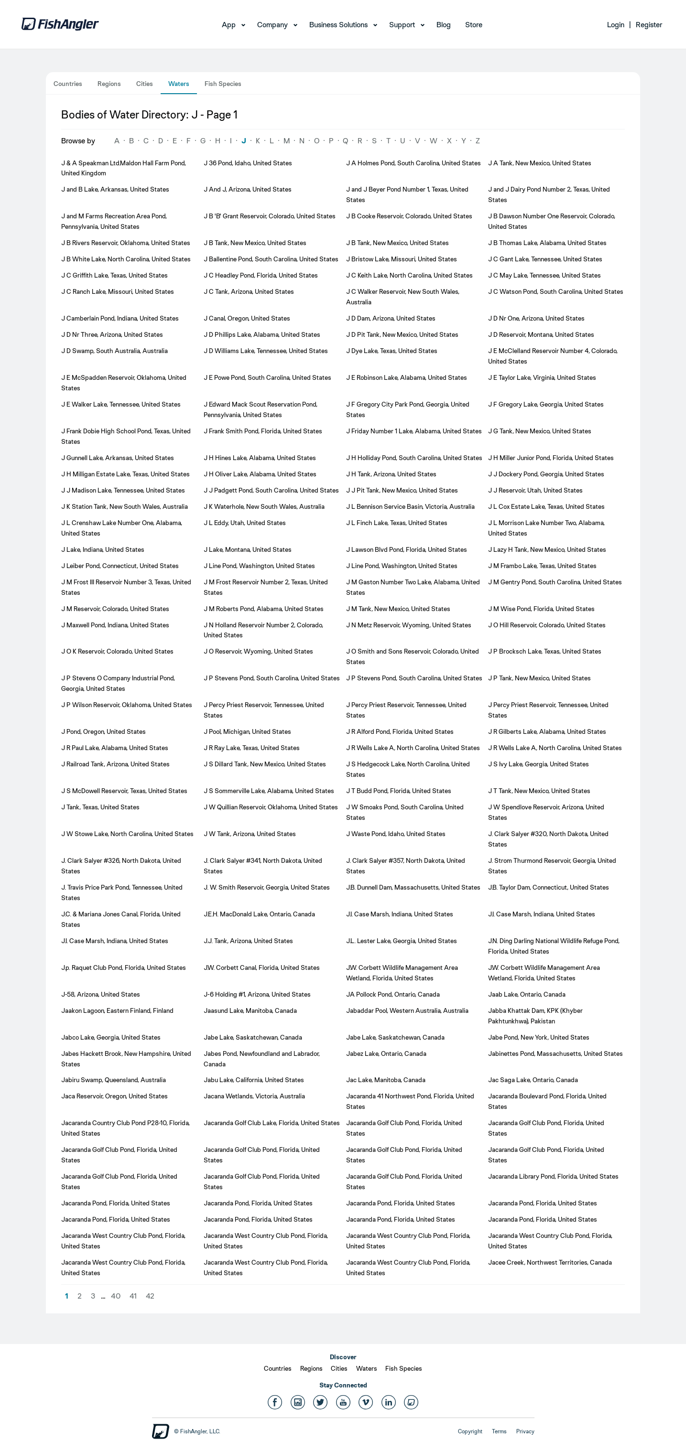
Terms (499, 1431)
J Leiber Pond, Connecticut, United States (120, 565)
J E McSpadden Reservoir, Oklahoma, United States (123, 382)
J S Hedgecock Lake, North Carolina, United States (408, 769)
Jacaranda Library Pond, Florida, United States (553, 1176)
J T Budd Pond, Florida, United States (398, 790)
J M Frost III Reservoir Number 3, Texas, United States (126, 587)
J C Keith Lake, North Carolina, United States (409, 275)
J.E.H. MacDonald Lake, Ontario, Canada (259, 914)
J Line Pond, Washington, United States (259, 565)
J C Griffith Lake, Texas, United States (114, 275)
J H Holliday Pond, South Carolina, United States (414, 457)
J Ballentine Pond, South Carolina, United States (271, 259)
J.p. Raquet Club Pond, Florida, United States (123, 967)
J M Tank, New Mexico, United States (398, 608)
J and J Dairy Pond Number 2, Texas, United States (549, 194)
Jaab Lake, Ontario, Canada (527, 994)
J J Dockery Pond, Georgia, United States (546, 474)
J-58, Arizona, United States (100, 994)
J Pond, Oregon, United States (103, 731)
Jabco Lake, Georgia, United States (111, 1037)
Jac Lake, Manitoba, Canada (385, 1079)
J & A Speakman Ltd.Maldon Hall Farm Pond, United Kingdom (123, 168)
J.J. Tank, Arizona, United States (248, 940)
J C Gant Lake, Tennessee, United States (545, 259)
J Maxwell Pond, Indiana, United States (115, 625)
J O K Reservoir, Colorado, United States (117, 651)
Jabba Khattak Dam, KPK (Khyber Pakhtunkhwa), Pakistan (535, 1015)
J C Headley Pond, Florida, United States (261, 275)
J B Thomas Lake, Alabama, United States (547, 242)
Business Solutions (338, 25)
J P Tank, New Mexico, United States (539, 678)
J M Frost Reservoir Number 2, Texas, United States (266, 587)
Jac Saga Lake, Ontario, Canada (533, 1079)
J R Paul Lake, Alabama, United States (114, 747)
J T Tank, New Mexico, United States (539, 790)
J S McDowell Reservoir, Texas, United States (124, 790)
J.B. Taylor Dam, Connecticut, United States (548, 887)
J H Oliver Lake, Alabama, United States (260, 474)
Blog (443, 25)
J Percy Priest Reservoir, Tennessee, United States (264, 710)
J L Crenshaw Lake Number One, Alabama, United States (121, 527)
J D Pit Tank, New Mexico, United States (402, 334)
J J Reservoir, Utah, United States (535, 490)
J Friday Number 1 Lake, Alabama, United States (414, 431)
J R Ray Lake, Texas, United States (252, 747)
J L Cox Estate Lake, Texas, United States (546, 506)
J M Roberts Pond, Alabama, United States (264, 608)
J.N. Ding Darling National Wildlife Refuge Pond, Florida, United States (554, 946)
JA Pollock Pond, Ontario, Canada (393, 994)
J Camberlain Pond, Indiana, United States (120, 318)
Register (649, 25)
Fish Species (223, 83)
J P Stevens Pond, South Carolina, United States (272, 678)
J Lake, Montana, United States (248, 549)
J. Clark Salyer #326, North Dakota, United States (121, 865)
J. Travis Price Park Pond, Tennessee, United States (122, 892)
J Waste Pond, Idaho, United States (396, 833)
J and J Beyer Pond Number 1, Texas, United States (407, 194)
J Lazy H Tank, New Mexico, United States (547, 549)
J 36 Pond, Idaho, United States (248, 163)
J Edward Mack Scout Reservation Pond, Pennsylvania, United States (260, 409)
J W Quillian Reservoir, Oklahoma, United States (271, 807)
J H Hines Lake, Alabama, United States (260, 457)
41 (133, 1296)
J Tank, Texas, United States (100, 807)
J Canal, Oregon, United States (247, 318)
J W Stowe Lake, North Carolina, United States (127, 833)
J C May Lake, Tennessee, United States (544, 275)
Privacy (525, 1431)
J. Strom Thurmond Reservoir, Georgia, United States (552, 865)
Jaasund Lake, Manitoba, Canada (250, 1010)
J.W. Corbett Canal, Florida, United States (262, 967)
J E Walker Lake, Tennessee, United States (121, 404)
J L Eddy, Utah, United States (245, 522)
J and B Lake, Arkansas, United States (115, 189)
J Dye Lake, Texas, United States (391, 350)
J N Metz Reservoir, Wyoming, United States (408, 625)
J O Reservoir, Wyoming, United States (258, 651)
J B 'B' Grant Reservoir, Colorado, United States (270, 216)
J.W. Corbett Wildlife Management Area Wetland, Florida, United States (402, 972)
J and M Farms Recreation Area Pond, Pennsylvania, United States (114, 221)
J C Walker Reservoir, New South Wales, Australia (402, 296)
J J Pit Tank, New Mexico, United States (402, 490)
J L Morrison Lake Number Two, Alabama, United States (546, 527)
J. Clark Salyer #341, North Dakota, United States (263, 865)
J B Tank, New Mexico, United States (255, 242)
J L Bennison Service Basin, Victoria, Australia (410, 506)
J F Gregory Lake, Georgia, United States (546, 404)
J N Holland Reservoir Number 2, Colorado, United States (263, 630)
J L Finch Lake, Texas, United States (396, 522)
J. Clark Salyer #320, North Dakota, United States (548, 839)
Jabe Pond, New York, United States (538, 1037)
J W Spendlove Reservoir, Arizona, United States (546, 812)
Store (473, 25)
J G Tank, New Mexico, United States (539, 431)
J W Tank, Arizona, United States (250, 833)
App (229, 25)
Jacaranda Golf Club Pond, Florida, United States (404, 1128)
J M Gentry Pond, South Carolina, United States (555, 582)
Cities (144, 83)
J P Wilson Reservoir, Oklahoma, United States (126, 704)
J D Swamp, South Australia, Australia (114, 350)
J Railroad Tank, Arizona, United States (115, 764)
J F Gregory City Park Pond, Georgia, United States (407, 409)
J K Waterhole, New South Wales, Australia (264, 506)
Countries (68, 83)
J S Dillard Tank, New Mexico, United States (265, 764)
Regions (109, 83)
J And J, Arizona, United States (248, 189)
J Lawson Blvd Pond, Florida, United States (406, 549)
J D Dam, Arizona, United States (391, 318)
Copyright (470, 1431)
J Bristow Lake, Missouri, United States (401, 259)
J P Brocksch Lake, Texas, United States (544, 651)
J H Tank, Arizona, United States (391, 474)
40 (115, 1296)
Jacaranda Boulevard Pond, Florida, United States (547, 1101)
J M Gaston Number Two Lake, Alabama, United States (413, 587)
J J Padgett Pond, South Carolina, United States (271, 490)
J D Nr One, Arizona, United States (536, 318)
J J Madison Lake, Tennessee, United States (123, 490)
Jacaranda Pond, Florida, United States (115, 1203)
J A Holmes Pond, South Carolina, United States (413, 163)
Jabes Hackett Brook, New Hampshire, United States (126, 1058)
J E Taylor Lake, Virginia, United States (542, 377)
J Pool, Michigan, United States (247, 731)
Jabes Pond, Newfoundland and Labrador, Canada (262, 1058)
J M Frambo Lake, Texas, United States (542, 565)
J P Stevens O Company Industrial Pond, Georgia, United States (118, 683)
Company (272, 25)
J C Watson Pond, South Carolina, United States (555, 291)
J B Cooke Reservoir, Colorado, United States (409, 216)
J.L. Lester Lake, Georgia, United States (401, 940)
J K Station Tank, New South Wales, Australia (124, 506)
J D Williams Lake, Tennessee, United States (266, 350)
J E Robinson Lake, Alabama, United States (406, 377)
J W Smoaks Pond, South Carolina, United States (405, 812)
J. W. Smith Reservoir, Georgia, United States (267, 887)
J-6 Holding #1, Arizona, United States (257, 994)
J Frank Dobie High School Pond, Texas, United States (126, 436)
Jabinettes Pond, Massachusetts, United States (555, 1053)
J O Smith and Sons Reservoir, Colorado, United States (412, 656)
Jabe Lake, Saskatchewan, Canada (253, 1037)
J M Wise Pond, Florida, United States (541, 608)
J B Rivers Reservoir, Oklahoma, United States (125, 242)
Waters (178, 83)
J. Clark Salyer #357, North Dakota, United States (405, 865)
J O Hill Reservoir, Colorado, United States (547, 625)
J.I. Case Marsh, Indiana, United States (399, 914)
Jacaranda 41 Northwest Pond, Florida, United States (410, 1101)
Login (615, 25)
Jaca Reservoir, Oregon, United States (114, 1096)
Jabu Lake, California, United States (254, 1079)
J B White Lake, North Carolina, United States (126, 259)
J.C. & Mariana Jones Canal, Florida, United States (121, 919)
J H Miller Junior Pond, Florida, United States (551, 457)
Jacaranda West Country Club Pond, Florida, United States (123, 1240)
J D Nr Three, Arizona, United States (112, 334)
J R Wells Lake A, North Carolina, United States (413, 747)
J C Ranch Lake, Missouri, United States (117, 291)
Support (402, 25)
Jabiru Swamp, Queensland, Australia (113, 1079)
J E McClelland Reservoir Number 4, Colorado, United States (553, 355)
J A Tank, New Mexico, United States (539, 163)
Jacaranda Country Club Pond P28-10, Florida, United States (125, 1128)
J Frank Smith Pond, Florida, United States (263, 431)
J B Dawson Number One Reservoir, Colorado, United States (551, 221)
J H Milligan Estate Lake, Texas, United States (125, 474)
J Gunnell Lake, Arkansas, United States (117, 457)
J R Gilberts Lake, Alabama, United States (547, 731)
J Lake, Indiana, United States (102, 549)
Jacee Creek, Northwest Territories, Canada (550, 1262)
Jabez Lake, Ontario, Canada (386, 1053)
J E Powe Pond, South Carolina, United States (267, 377)
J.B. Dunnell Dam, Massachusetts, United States (413, 887)
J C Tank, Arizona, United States (249, 291)
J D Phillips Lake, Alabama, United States (262, 334)
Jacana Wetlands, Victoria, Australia (254, 1096)
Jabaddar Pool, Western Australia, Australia (407, 1010)
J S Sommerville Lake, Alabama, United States (269, 790)
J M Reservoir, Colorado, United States (115, 608)
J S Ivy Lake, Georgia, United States (538, 764)
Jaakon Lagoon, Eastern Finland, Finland (117, 1010)
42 (150, 1296)
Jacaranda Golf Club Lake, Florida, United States (272, 1122)
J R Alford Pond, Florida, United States (400, 731)
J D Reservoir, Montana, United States (541, 334)
